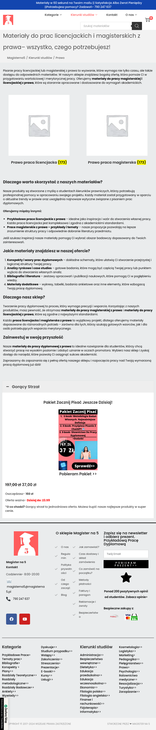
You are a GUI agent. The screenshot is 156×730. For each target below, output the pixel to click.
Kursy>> (46, 675)
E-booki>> (48, 671)
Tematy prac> (12, 659)
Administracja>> (92, 655)
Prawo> (124, 667)
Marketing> (127, 655)
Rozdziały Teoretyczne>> (19, 675)
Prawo (60, 58)
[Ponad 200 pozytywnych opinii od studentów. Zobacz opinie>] (126, 577)
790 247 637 (21, 599)
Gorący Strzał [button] (22, 387)
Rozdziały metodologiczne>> (15, 681)
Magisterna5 (16, 58)
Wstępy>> (48, 655)
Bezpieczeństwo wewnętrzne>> (91, 661)
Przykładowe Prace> (16, 655)
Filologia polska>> (93, 691)
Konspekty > (11, 667)
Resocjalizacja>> (131, 684)
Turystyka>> (127, 688)
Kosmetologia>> (130, 647)
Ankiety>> (9, 691)
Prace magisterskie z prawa (27, 227)
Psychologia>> (129, 671)
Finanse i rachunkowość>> (92, 702)
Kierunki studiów (40, 58)
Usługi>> (47, 679)
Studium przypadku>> (57, 651)
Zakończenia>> (52, 659)
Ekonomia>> (89, 687)
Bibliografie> (11, 663)
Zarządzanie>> (129, 692)
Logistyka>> (127, 651)
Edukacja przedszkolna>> (91, 673)
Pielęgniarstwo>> (131, 663)
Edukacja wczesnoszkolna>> (93, 681)
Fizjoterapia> (89, 708)
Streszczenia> (51, 663)
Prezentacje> (50, 667)
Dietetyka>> (88, 667)
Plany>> (7, 671)
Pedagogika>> (129, 659)
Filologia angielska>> (96, 696)
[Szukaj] (137, 26)
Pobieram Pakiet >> (78, 474)
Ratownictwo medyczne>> (128, 677)
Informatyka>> (90, 712)
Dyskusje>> (49, 647)
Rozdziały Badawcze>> (18, 687)
